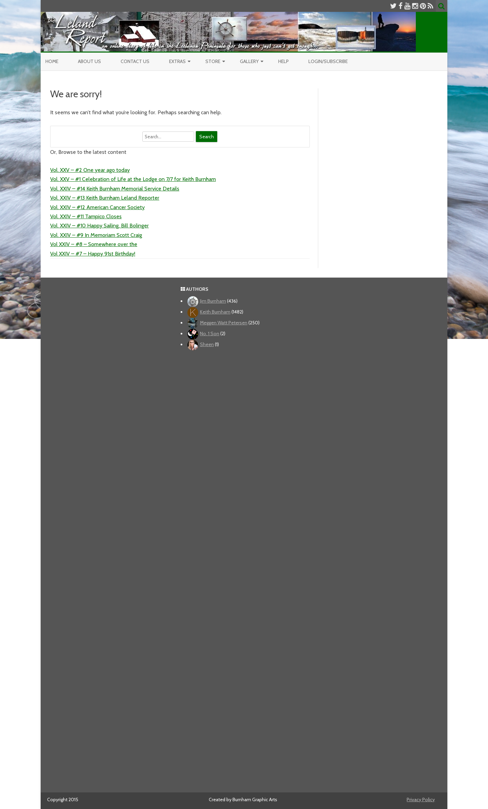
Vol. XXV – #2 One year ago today (90, 170)
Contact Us (135, 61)
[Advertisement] (244, 569)
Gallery (249, 61)
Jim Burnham (213, 301)
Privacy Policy (421, 799)
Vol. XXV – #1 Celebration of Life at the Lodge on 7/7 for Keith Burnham (133, 179)
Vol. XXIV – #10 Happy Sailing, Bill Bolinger (99, 225)
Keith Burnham (215, 312)
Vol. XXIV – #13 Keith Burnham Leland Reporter (104, 198)
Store (212, 61)
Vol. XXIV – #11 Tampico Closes (86, 216)
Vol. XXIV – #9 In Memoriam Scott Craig (96, 235)
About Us (89, 61)
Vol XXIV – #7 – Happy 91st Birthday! (92, 253)
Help (283, 61)
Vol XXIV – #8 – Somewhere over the (93, 244)
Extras (177, 61)
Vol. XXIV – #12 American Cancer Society (97, 207)
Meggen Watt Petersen (223, 323)
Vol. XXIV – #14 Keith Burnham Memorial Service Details (114, 188)
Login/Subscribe (328, 61)
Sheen (207, 344)
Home (51, 61)
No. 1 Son (209, 333)
